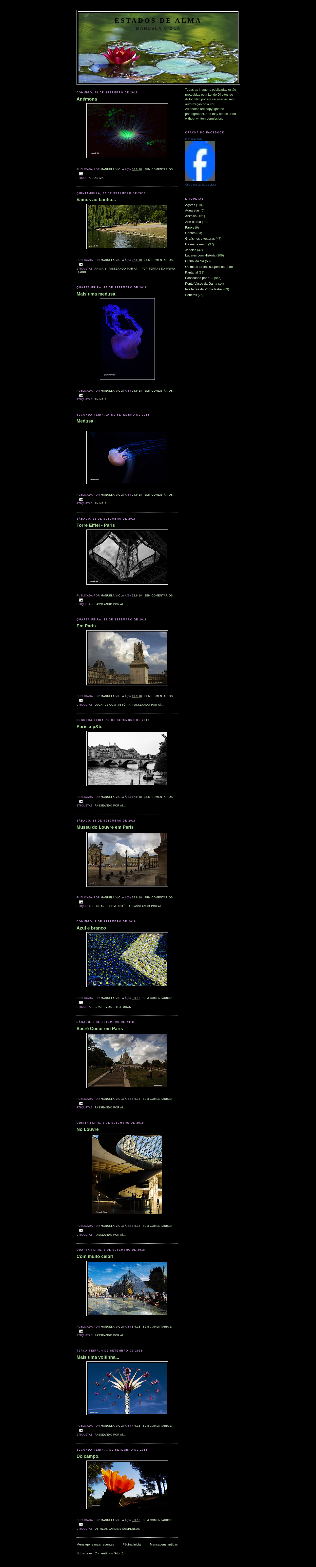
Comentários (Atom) (109, 1553)
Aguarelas (192, 210)
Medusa (85, 421)
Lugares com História (113, 704)
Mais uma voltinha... (98, 1357)
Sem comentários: (159, 169)
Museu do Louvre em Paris (105, 827)
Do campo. (88, 1456)
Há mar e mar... (196, 244)
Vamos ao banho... (96, 199)
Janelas (190, 250)
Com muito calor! (95, 1256)
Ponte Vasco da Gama (201, 283)
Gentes (190, 233)
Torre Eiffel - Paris (96, 525)
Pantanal (191, 272)
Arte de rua (193, 222)
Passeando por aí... (124, 268)
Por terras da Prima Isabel (203, 289)
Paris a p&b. (89, 726)
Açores (190, 205)
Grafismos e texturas (113, 1007)
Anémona (87, 99)
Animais (101, 178)
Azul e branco (91, 928)
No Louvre (88, 1129)
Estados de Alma (158, 20)
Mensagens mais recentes (95, 1544)
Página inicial (131, 1544)
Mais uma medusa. (97, 294)
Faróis (189, 227)
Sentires (191, 295)
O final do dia (194, 261)
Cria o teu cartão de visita (200, 184)
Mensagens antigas (164, 1544)
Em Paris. (87, 625)
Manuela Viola (193, 138)
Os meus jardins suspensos (117, 1528)
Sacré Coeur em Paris (100, 1028)
